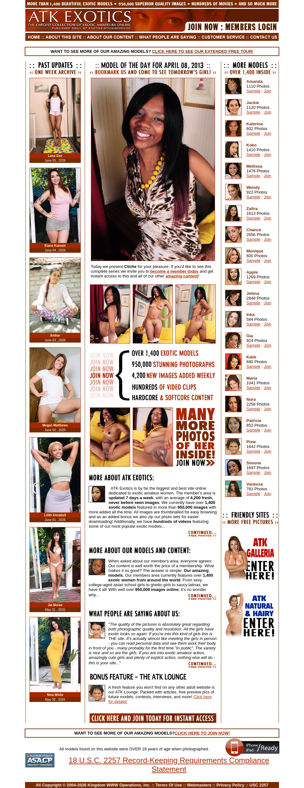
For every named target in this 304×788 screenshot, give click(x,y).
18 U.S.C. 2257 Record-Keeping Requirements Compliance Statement (169, 764)
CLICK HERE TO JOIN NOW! (202, 733)
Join (267, 91)
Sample (253, 91)
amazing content (182, 276)
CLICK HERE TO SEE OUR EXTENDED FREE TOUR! (202, 51)
